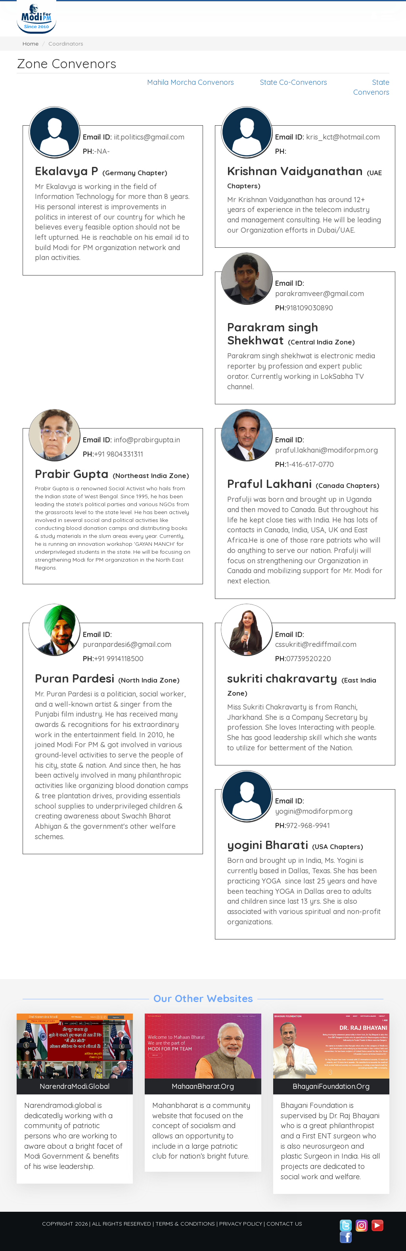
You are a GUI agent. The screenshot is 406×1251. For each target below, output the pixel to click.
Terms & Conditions (185, 1223)
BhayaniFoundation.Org (331, 1086)
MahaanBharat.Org (203, 1086)
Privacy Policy (240, 1223)
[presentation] (374, 16)
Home (30, 43)
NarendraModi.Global (75, 1086)
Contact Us (284, 1223)
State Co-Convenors (293, 82)
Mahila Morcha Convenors (190, 82)
